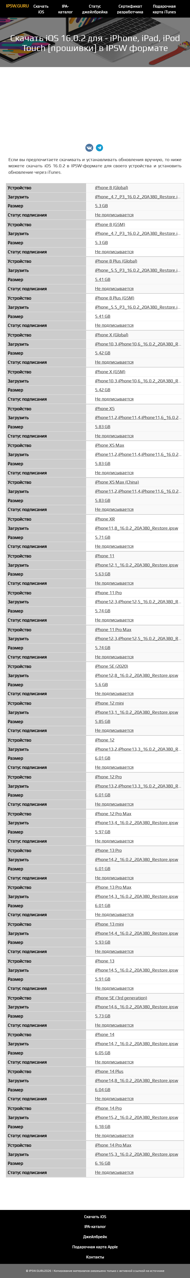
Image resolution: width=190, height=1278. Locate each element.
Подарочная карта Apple (95, 1247)
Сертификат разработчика (130, 9)
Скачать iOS (40, 9)
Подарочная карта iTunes (164, 9)
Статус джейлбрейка (95, 9)
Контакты (95, 1257)
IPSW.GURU (17, 6)
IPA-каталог (65, 9)
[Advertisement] (95, 104)
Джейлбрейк (95, 1237)
